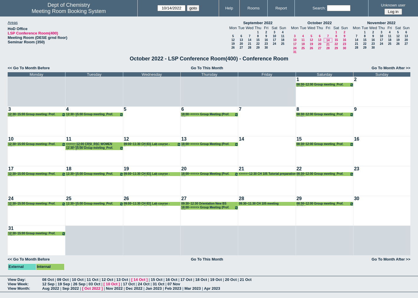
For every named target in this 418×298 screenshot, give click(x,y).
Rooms (254, 8)
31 (294, 52)
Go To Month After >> (391, 68)
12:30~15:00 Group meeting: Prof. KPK (37, 114)
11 (282, 36)
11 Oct (92, 279)
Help (229, 8)
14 (249, 40)
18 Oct (201, 279)
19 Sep (64, 284)
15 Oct (156, 279)
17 (274, 40)
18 (282, 40)
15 (257, 40)
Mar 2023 (193, 288)
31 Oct (158, 284)
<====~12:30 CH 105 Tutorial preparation (267, 173)
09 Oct (63, 279)
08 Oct (48, 279)
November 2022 (381, 23)
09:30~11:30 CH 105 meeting (259, 203)
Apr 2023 (212, 288)
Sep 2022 (70, 288)
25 (282, 43)
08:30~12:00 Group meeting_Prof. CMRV (325, 85)
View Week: (18, 284)
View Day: (17, 279)
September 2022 (258, 23)
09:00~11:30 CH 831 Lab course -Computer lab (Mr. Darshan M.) (152, 144)
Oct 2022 (92, 288)
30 (266, 47)
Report (281, 8)
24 (274, 43)
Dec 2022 (134, 288)
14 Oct (139, 279)
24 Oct (144, 284)
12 (233, 40)
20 (241, 43)
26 (233, 47)
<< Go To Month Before (29, 68)
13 (241, 40)
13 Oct (122, 279)
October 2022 (319, 23)
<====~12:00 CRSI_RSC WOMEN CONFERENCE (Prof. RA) (89, 144)
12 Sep (48, 284)
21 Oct (246, 279)
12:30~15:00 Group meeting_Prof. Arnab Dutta (94, 114)
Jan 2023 (154, 288)
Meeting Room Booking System (69, 11)
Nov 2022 (114, 288)
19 (233, 43)
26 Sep (79, 284)
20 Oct (231, 279)
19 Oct (216, 279)
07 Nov (173, 284)
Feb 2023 (173, 288)
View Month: (19, 288)
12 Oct (107, 279)
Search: (319, 8)
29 (257, 47)
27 (241, 47)
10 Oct (78, 279)
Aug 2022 (50, 288)
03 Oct (95, 284)
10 (274, 36)
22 (257, 43)
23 (266, 43)
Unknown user (393, 5)
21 (249, 43)
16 (266, 40)
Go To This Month (207, 68)
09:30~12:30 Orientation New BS (203, 203)
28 (249, 47)
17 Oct (186, 279)
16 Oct (171, 279)
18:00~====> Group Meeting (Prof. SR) (209, 114)
